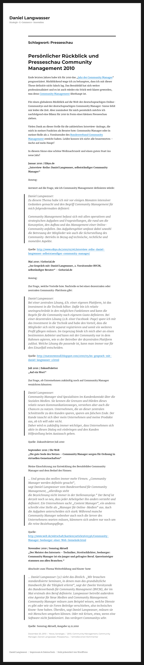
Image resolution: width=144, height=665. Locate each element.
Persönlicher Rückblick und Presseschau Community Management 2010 (63, 62)
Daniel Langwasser (29, 17)
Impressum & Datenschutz (42, 652)
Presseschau (63, 637)
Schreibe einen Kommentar (84, 637)
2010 (69, 634)
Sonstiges (60, 634)
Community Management (55, 93)
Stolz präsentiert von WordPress (72, 652)
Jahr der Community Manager (95, 77)
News (51, 634)
